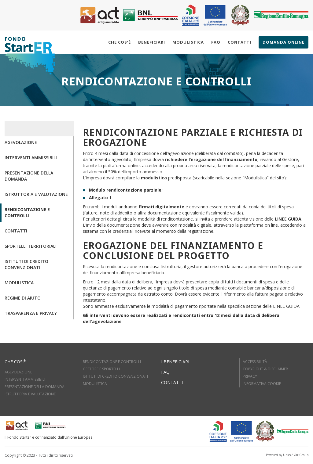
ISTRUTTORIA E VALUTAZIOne (30, 394)
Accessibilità (255, 361)
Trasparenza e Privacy (31, 313)
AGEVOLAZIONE (18, 372)
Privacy (250, 376)
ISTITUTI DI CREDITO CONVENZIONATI (115, 376)
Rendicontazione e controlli (27, 212)
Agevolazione (21, 142)
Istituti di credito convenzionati (26, 264)
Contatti (239, 42)
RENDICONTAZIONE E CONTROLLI (112, 361)
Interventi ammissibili (31, 157)
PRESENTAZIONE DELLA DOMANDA (34, 386)
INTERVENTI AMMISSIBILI (25, 379)
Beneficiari (151, 42)
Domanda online (283, 42)
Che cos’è (119, 42)
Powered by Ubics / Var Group (287, 455)
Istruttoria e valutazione (36, 194)
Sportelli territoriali (31, 246)
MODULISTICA (95, 383)
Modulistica (188, 42)
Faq (215, 42)
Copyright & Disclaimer (265, 369)
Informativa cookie (262, 383)
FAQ (165, 372)
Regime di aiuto (23, 298)
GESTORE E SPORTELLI (101, 369)
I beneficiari (175, 362)
